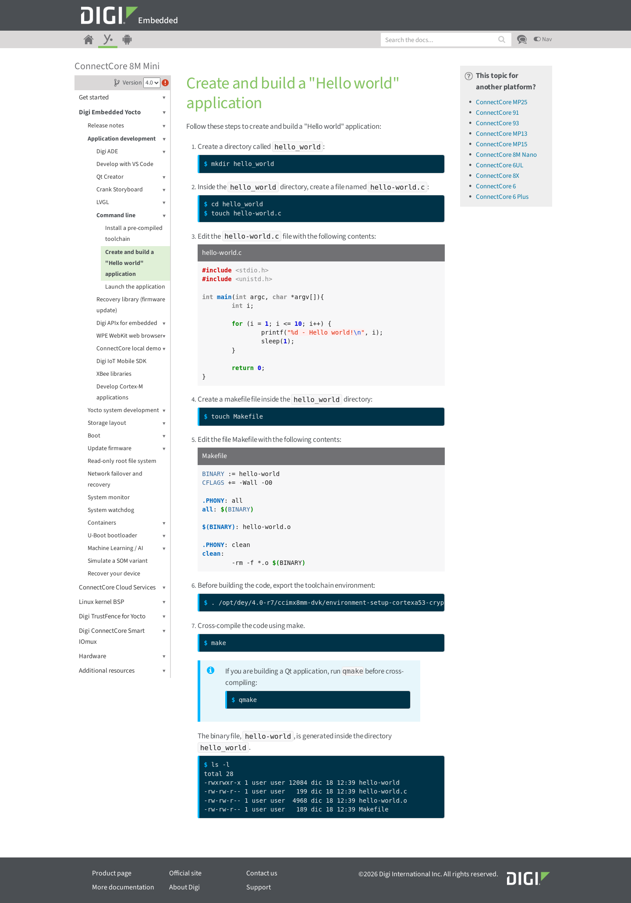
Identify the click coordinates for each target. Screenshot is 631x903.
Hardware (122, 656)
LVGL (131, 202)
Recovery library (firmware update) (130, 305)
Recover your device (114, 573)
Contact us (261, 873)
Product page (111, 873)
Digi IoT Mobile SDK (121, 361)
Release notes (127, 125)
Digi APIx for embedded (131, 323)
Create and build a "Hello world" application (129, 263)
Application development (127, 139)
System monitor (109, 497)
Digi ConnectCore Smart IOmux (122, 635)
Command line (131, 215)
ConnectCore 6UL (499, 165)
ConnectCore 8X (497, 175)
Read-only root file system (122, 461)
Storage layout (127, 423)
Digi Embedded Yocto (122, 112)
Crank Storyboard (131, 189)
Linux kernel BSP (122, 601)
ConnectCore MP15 (501, 144)
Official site (185, 873)
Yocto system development (127, 410)
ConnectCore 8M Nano (506, 154)
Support (258, 887)
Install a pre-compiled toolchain (134, 233)
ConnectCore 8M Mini (117, 66)
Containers (127, 523)
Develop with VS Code (124, 164)
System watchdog (111, 510)
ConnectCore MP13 (501, 133)
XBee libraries (113, 374)
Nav (543, 39)
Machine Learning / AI (127, 548)
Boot (127, 435)
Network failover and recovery (115, 479)
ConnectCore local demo (131, 348)
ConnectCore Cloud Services (122, 587)
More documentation (123, 887)
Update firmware (127, 448)
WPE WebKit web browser (131, 336)
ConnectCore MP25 (501, 102)
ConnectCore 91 (497, 112)
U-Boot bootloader (127, 535)
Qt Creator (131, 177)
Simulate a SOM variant (118, 561)
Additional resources (122, 670)
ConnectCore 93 (497, 123)
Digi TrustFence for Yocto (122, 616)
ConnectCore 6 (496, 186)
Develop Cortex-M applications (119, 392)
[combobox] (446, 39)
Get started (122, 97)
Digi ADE (131, 151)
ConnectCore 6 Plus (502, 196)
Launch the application (135, 286)
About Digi (184, 887)
